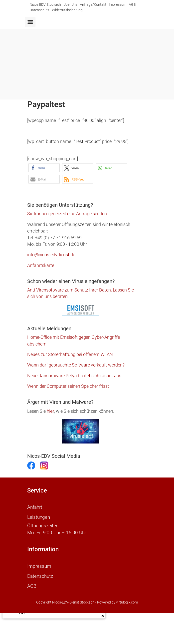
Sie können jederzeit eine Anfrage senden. (67, 213)
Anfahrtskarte (40, 265)
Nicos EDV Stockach (45, 4)
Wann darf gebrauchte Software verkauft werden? (76, 365)
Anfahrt (34, 507)
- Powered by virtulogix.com (116, 602)
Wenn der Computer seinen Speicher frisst (68, 386)
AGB (132, 4)
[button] (44, 168)
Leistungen (38, 517)
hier (50, 411)
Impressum (117, 4)
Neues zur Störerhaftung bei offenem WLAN (70, 354)
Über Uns (70, 4)
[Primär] (30, 22)
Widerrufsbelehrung (67, 10)
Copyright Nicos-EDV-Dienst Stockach (65, 602)
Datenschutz (39, 10)
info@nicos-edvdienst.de (51, 254)
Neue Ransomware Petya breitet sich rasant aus (74, 375)
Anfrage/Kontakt (93, 4)
